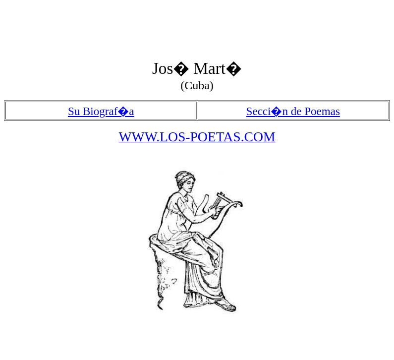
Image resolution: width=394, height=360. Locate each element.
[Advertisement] (184, 26)
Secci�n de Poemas (293, 111)
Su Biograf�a (101, 111)
